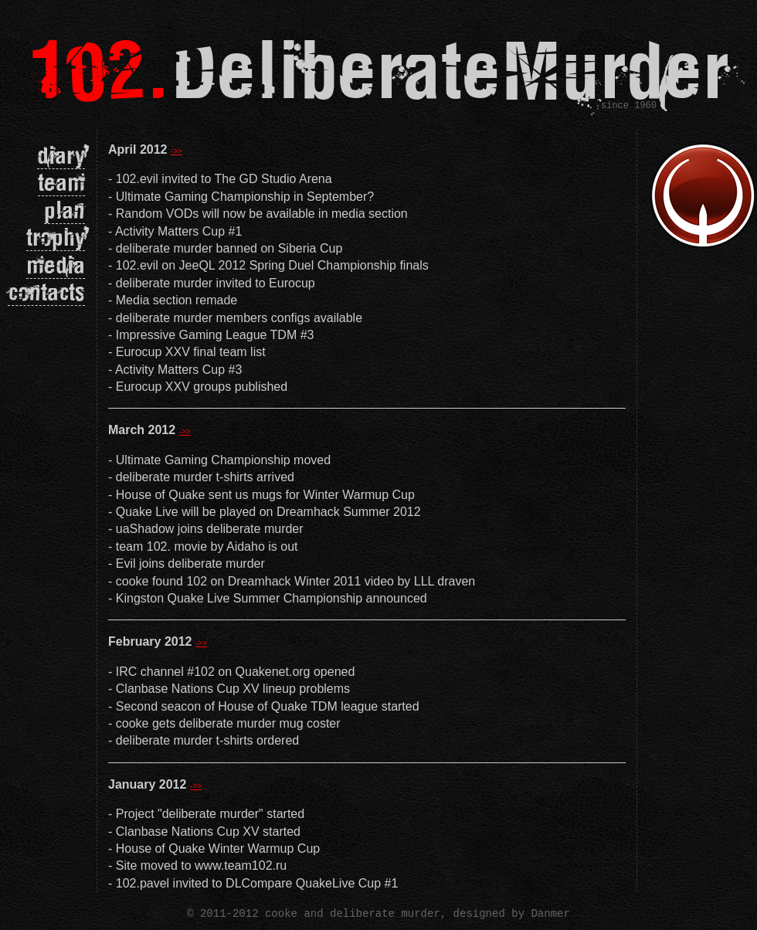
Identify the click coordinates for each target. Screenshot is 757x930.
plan (64, 209)
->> (176, 151)
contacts (46, 291)
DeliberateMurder (378, 68)
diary (61, 154)
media (55, 264)
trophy (55, 236)
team (61, 181)
